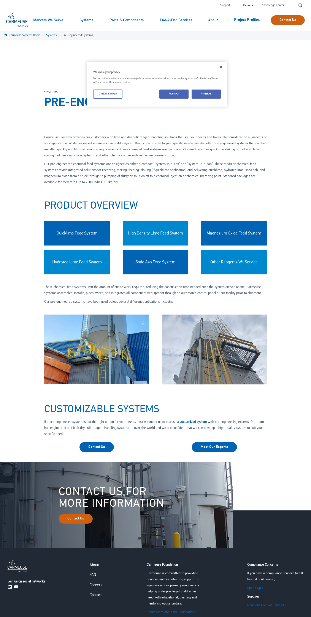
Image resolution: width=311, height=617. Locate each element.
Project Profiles (46, 35)
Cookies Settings (108, 94)
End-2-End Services (176, 19)
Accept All (206, 94)
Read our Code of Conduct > (267, 606)
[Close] (221, 67)
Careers (248, 5)
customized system (193, 423)
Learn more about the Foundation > (172, 613)
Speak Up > (255, 589)
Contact (96, 596)
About (213, 19)
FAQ (93, 576)
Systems (86, 19)
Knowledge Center (273, 5)
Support (225, 5)
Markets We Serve (48, 19)
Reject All (174, 94)
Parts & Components (127, 19)
